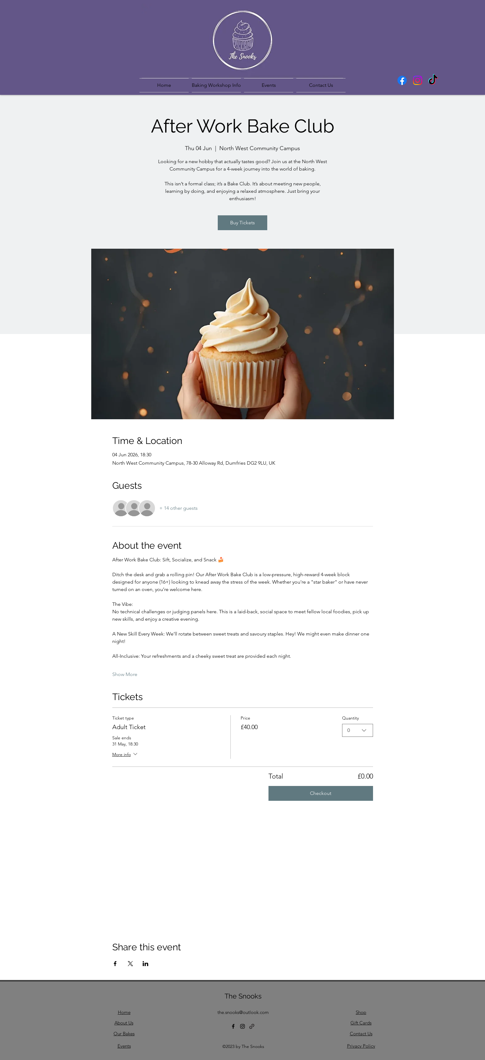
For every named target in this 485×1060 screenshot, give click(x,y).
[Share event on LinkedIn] (145, 963)
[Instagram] (417, 80)
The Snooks (243, 996)
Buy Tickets (242, 223)
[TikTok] (433, 80)
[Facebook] (402, 80)
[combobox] (357, 730)
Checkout (320, 793)
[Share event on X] (130, 963)
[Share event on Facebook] (115, 963)
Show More (124, 674)
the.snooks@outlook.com (243, 1012)
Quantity (350, 718)
